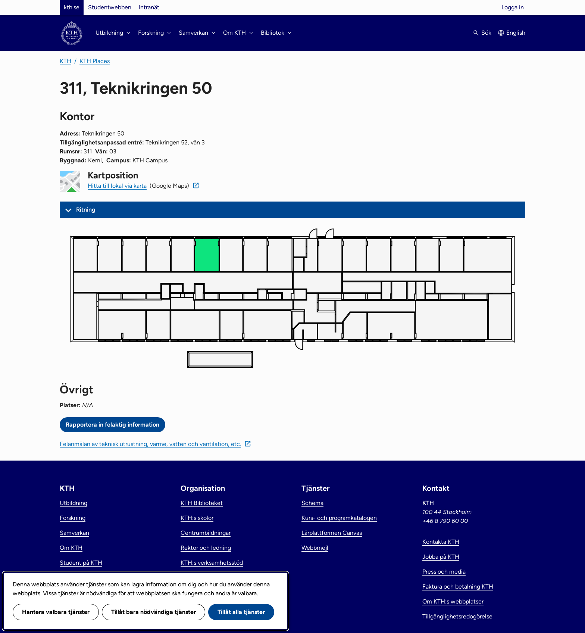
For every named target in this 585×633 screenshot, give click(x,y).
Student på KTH (81, 562)
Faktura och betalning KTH (457, 586)
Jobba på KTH (440, 556)
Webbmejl (314, 547)
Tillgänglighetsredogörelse (457, 616)
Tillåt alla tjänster (241, 611)
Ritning (86, 209)
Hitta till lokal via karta (117, 185)
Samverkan (74, 532)
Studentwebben (109, 7)
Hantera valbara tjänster (56, 611)
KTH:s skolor (197, 517)
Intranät (149, 7)
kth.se (71, 7)
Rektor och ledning (206, 547)
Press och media (444, 571)
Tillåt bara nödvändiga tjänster (153, 611)
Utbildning (73, 502)
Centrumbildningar (206, 532)
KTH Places (94, 61)
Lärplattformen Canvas (331, 532)
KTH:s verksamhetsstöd (212, 562)
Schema (312, 502)
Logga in (512, 7)
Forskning (72, 517)
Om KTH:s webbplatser (453, 601)
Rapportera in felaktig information (112, 424)
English (515, 32)
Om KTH (71, 547)
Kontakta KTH (440, 541)
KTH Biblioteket (202, 502)
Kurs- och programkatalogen (339, 517)
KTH (65, 61)
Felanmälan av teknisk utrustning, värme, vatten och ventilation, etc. (150, 444)
